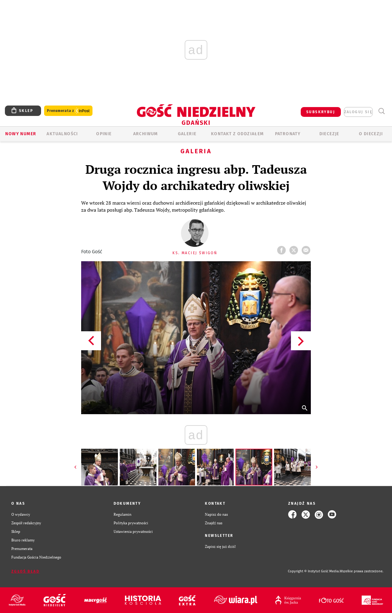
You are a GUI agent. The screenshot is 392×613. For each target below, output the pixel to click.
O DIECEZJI (371, 133)
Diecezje (329, 133)
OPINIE (103, 133)
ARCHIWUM (145, 133)
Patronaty (288, 133)
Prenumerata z (68, 110)
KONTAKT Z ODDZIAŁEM (237, 133)
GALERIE (187, 133)
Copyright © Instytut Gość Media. (314, 571)
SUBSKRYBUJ (320, 112)
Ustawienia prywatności (133, 531)
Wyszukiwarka (381, 111)
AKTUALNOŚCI (62, 133)
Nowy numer (20, 133)
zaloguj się (358, 112)
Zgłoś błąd (25, 571)
